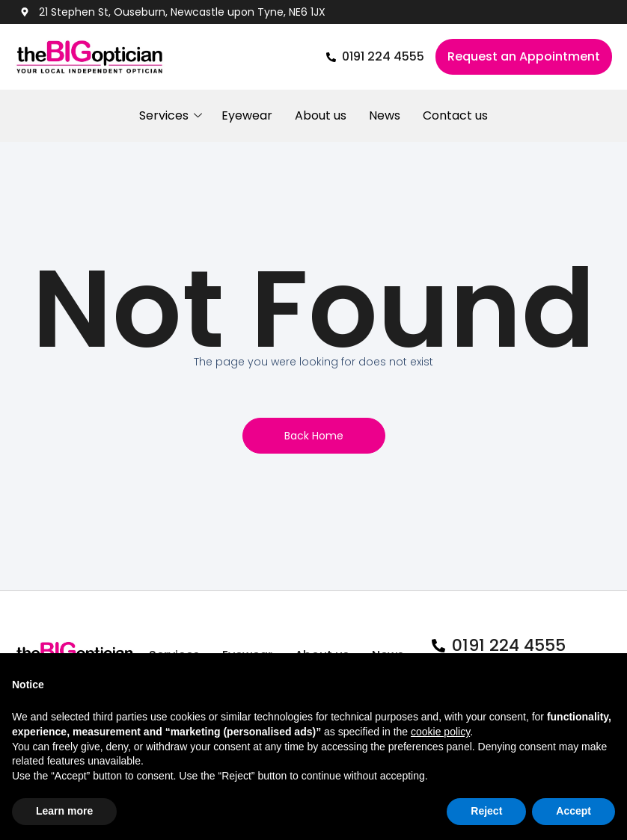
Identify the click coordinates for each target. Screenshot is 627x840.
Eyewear (246, 115)
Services (169, 115)
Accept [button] (573, 811)
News (384, 115)
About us (320, 115)
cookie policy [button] (440, 732)
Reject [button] (486, 811)
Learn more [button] (64, 811)
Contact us (455, 115)
